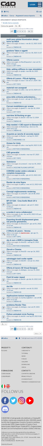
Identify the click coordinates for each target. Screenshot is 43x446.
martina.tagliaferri (27, 298)
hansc (23, 43)
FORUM (24, 359)
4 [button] (22, 31)
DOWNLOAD (26, 364)
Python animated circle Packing (20, 314)
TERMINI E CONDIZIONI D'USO (30, 382)
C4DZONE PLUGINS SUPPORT (23, 167)
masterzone (25, 233)
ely (22, 214)
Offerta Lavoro (13, 60)
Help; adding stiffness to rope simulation (24, 69)
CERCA (24, 367)
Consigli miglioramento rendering (21, 192)
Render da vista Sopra (16, 182)
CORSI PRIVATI (5, 376)
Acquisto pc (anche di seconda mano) (23, 134)
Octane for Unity (14, 143)
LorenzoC (24, 164)
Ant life (10, 286)
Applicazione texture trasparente (21, 296)
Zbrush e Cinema (14, 249)
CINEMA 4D (17, 47)
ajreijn (23, 71)
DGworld (9, 444)
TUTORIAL (25, 353)
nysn (22, 53)
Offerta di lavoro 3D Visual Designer (22, 268)
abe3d (23, 117)
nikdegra (24, 270)
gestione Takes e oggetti (17, 51)
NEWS (23, 356)
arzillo (23, 175)
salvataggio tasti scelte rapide (19, 259)
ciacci (22, 80)
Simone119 (25, 224)
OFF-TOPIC (17, 66)
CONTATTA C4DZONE (28, 373)
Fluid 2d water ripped (16, 277)
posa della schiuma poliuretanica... (22, 97)
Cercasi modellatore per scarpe (20, 106)
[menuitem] (6, 11)
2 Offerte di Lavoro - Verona (18, 231)
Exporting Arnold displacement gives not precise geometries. (23, 221)
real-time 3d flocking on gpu (19, 115)
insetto (23, 154)
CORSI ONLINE (6, 373)
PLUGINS (4, 350)
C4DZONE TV (26, 350)
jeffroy (23, 184)
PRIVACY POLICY (26, 376)
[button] (12, 31)
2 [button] (17, 31)
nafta (22, 90)
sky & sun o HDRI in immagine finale (22, 240)
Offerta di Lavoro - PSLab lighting (21, 78)
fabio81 (23, 261)
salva (22, 145)
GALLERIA (25, 361)
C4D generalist (13, 152)
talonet (23, 205)
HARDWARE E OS (19, 140)
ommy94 (24, 194)
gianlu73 (24, 108)
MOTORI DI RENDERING (21, 149)
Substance (11, 162)
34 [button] (29, 31)
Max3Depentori (26, 62)
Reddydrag (24, 127)
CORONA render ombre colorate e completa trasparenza (21, 172)
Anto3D (23, 242)
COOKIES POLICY (26, 379)
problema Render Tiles (16, 305)
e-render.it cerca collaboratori (19, 212)
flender (23, 136)
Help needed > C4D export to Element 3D (24, 125)
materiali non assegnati (17, 88)
